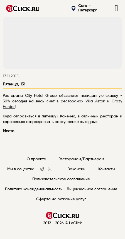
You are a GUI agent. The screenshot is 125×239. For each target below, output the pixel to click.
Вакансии (76, 169)
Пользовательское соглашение (61, 179)
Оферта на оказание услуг (61, 199)
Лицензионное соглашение (92, 189)
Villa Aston (95, 101)
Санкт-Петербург (84, 8)
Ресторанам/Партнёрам (81, 159)
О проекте (36, 159)
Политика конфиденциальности (34, 189)
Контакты (106, 169)
